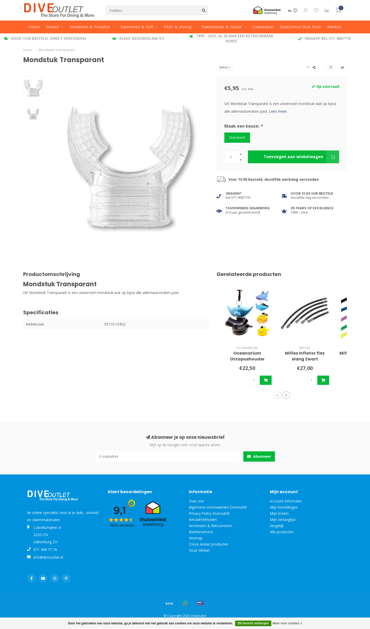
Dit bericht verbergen (253, 623)
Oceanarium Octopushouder (247, 356)
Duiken (52, 26)
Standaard (237, 137)
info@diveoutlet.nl (48, 557)
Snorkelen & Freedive (90, 26)
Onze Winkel (199, 550)
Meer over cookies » (287, 623)
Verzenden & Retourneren (210, 525)
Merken (334, 26)
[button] (277, 395)
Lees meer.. (278, 111)
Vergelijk (277, 525)
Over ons (196, 501)
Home (34, 26)
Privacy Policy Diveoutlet (209, 513)
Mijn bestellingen (284, 507)
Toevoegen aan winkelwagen (301, 156)
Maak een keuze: (243, 126)
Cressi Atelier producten (208, 544)
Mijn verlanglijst (283, 519)
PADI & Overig (177, 26)
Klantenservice (201, 531)
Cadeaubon (263, 26)
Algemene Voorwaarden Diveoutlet (218, 507)
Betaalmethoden (203, 519)
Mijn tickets (279, 513)
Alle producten (282, 531)
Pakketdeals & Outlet (222, 26)
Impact (224, 67)
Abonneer (259, 456)
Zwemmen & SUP (137, 26)
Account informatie (286, 501)
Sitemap (195, 538)
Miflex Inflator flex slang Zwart (305, 356)
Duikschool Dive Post (300, 26)
